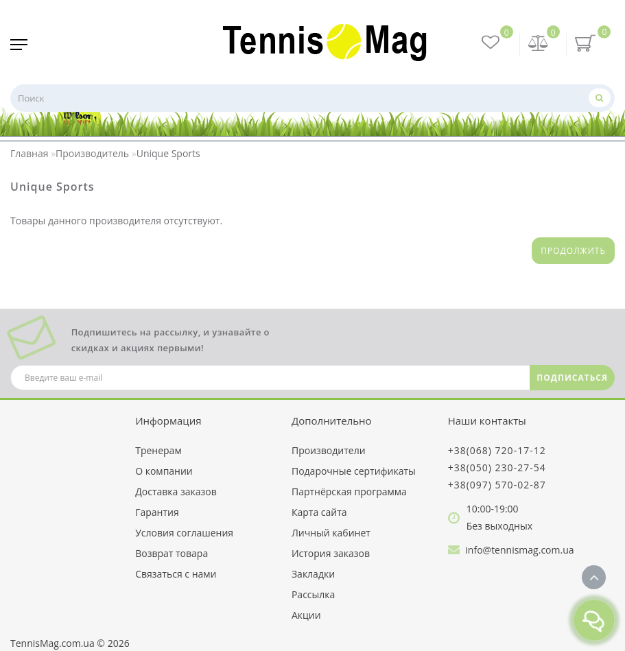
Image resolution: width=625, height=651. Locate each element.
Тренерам (158, 450)
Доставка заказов (176, 491)
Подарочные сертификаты (354, 470)
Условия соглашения (184, 532)
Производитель (92, 153)
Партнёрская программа (349, 491)
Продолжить (573, 251)
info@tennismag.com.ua (519, 549)
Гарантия (157, 512)
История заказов (331, 553)
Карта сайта (319, 512)
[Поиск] (600, 97)
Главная (29, 153)
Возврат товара (171, 553)
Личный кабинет (331, 532)
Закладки (313, 573)
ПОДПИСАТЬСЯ (572, 377)
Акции (306, 615)
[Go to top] (594, 577)
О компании (164, 470)
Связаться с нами (175, 573)
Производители (329, 450)
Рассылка (313, 594)
